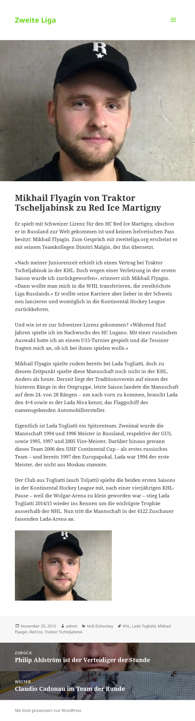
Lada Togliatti (144, 626)
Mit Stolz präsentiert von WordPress (48, 710)
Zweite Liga (35, 20)
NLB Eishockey (100, 626)
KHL (126, 626)
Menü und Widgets (173, 26)
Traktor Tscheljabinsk (63, 632)
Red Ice (36, 632)
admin (71, 626)
